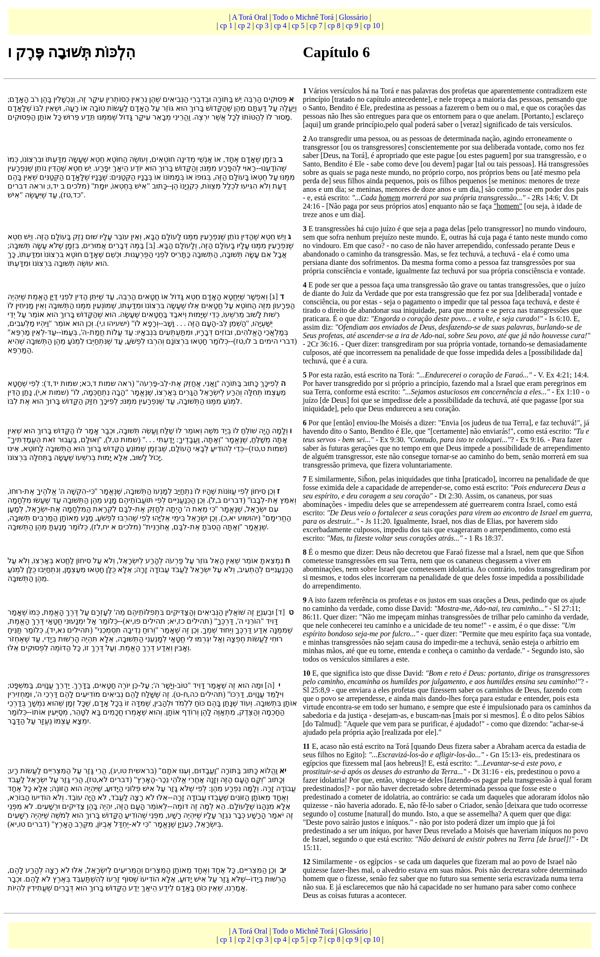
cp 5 (298, 26)
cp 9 (351, 26)
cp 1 (226, 26)
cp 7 (316, 26)
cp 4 (280, 26)
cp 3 (262, 26)
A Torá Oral (251, 17)
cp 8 (334, 26)
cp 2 (244, 26)
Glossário (354, 17)
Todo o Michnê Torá (303, 17)
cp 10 (372, 26)
